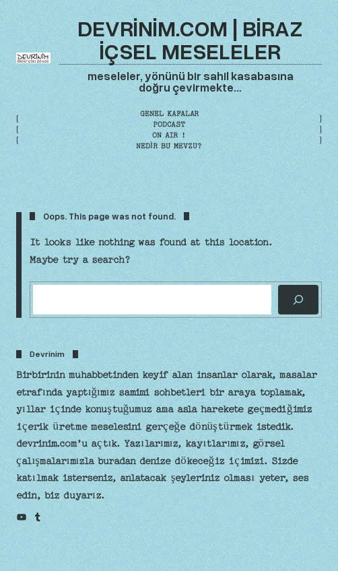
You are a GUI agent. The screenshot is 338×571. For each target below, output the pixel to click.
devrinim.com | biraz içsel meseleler (190, 38)
